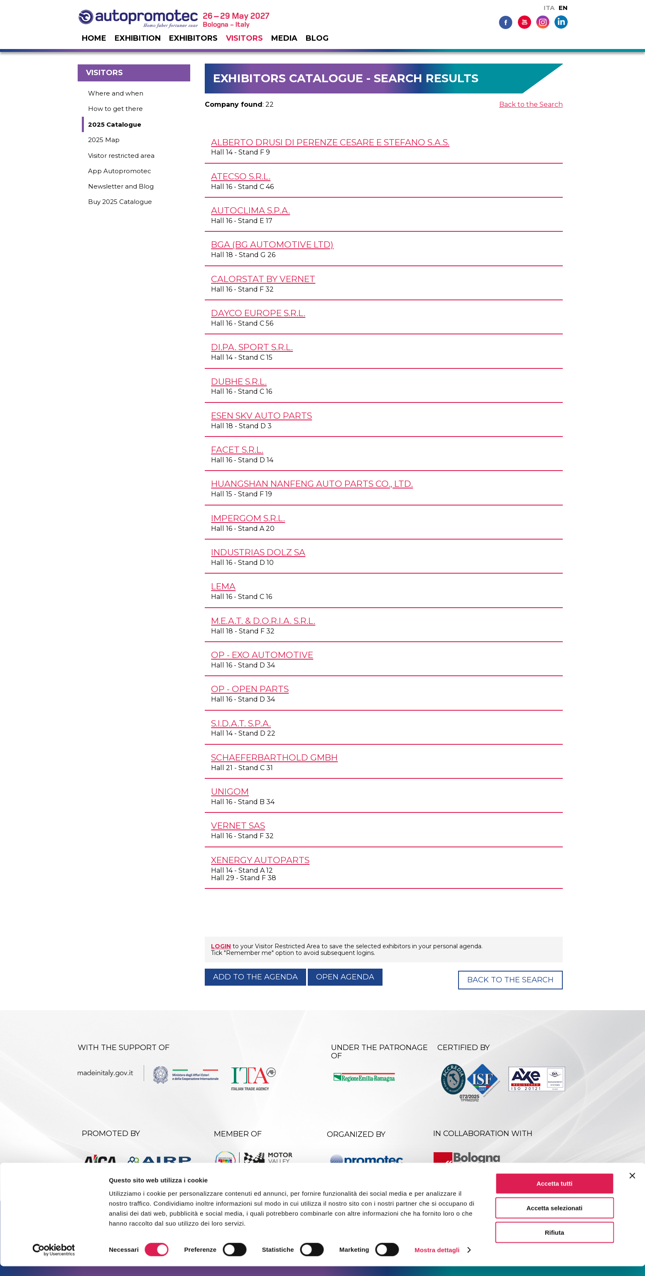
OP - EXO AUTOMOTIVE (262, 655)
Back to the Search (531, 104)
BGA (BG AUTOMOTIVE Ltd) (272, 244)
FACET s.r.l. (237, 449)
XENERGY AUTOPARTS (260, 860)
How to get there (115, 109)
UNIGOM (230, 791)
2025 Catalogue (114, 124)
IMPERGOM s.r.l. (248, 518)
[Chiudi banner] (632, 1185)
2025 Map (104, 140)
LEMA (223, 586)
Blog (317, 38)
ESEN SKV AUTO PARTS (261, 415)
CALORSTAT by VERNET (263, 279)
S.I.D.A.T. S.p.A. (241, 723)
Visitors (244, 38)
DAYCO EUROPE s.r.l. (258, 313)
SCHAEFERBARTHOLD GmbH (274, 757)
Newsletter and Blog (121, 186)
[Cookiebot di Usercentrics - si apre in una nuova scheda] (53, 1260)
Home (94, 38)
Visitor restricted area (121, 156)
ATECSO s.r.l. (240, 176)
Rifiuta (554, 1242)
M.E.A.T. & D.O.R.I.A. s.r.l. (263, 621)
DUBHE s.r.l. (239, 381)
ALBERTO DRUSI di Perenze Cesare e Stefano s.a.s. (330, 142)
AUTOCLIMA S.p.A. (250, 210)
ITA (549, 8)
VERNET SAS (238, 825)
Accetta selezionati (554, 1217)
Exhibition (138, 38)
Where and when (115, 93)
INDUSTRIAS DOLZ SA (258, 552)
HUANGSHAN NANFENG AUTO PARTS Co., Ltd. (312, 483)
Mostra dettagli (436, 1259)
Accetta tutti (555, 1193)
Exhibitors (193, 38)
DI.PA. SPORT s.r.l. (252, 347)
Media (284, 38)
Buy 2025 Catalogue (120, 202)
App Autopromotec (119, 171)
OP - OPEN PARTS (250, 689)
